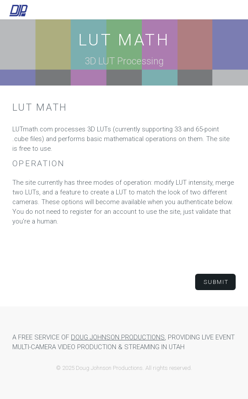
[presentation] (124, 250)
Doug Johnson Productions (118, 337)
